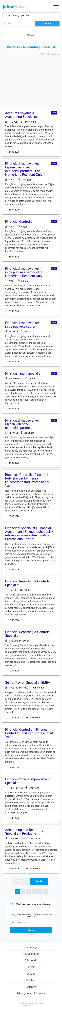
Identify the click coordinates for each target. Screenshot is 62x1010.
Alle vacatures (31, 953)
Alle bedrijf (31, 960)
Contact (31, 980)
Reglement (31, 986)
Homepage (30, 947)
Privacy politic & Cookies (31, 993)
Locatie (31, 973)
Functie (31, 967)
